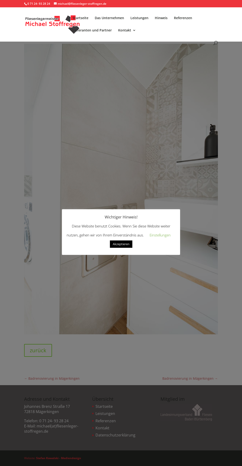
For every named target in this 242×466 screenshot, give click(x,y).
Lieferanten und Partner (92, 30)
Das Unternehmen (109, 18)
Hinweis (161, 18)
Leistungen (139, 18)
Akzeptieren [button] (121, 244)
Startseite (80, 18)
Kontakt (124, 30)
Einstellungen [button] (160, 235)
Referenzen (183, 18)
